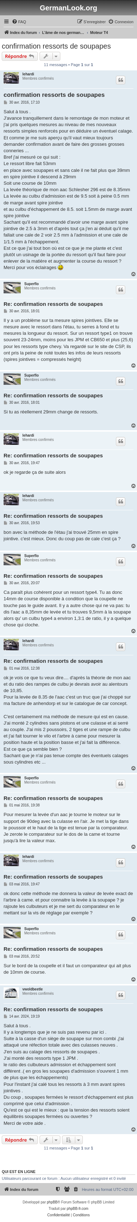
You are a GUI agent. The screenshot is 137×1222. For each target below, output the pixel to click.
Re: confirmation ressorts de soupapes (53, 304)
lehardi (28, 74)
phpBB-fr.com (77, 1209)
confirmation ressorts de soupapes (56, 46)
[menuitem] (19, 22)
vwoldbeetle (32, 989)
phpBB (52, 1202)
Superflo (31, 284)
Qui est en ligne (19, 1171)
